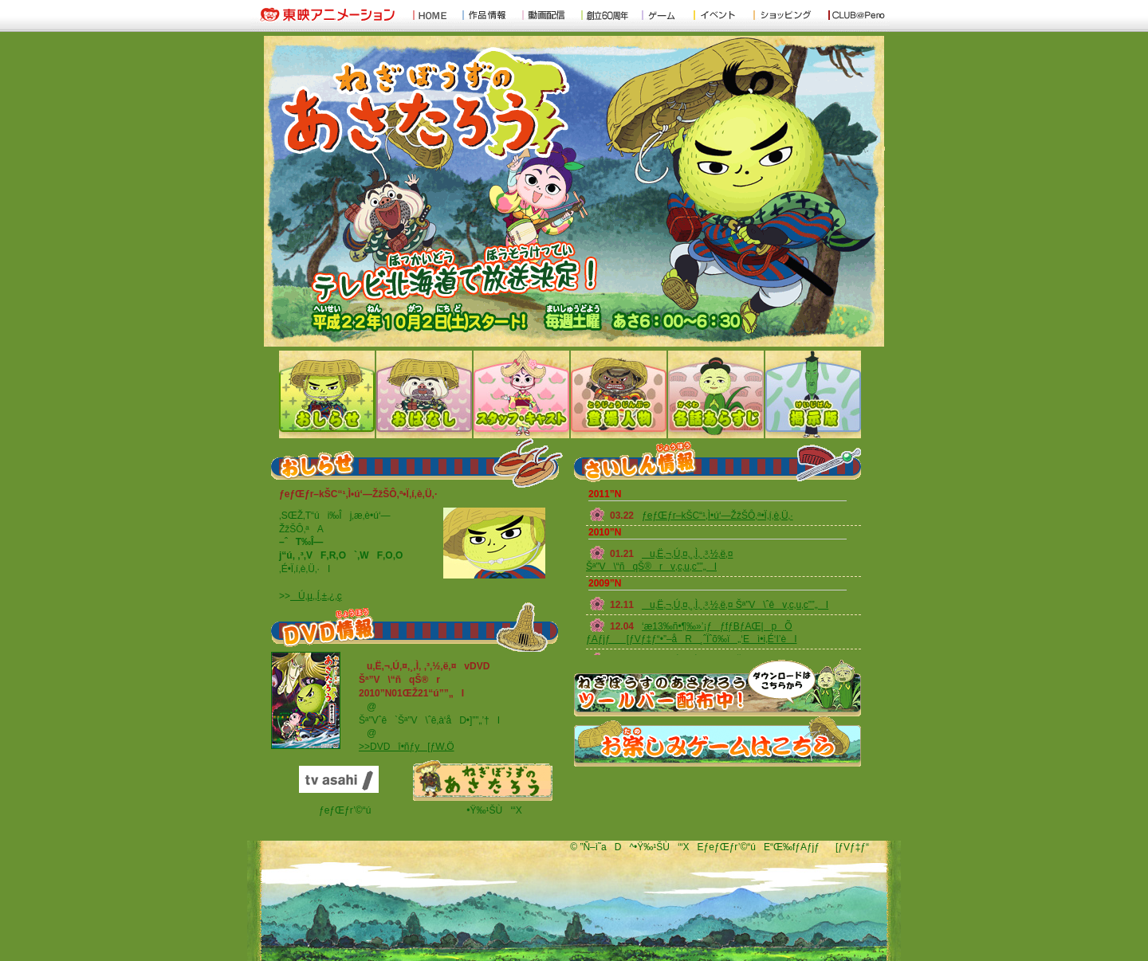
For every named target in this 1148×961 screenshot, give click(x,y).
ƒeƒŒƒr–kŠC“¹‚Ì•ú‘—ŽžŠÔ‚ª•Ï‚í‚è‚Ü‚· (717, 515)
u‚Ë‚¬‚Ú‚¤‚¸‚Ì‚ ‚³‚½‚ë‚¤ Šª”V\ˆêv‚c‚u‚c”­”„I (735, 604)
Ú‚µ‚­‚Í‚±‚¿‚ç (316, 596)
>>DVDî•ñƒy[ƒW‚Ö (406, 746)
